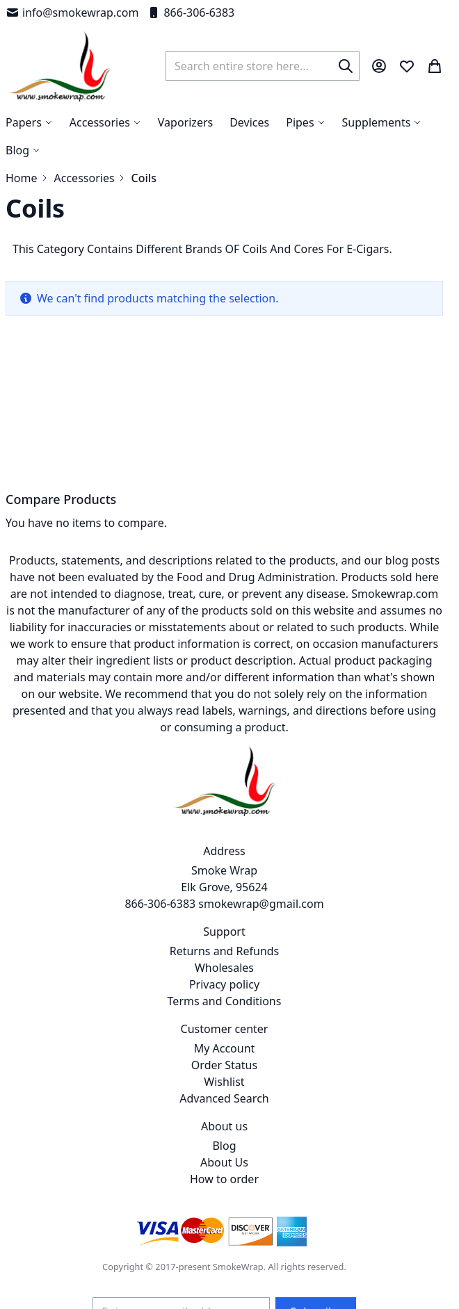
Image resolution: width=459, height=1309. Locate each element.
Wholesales (224, 967)
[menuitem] (23, 150)
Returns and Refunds (225, 951)
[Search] (345, 66)
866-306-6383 (190, 12)
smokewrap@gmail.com (260, 903)
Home (22, 178)
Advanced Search (223, 1098)
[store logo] (59, 66)
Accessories (84, 178)
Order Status (224, 1065)
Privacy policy (224, 984)
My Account (224, 1048)
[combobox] (263, 66)
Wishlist (224, 1081)
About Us (224, 1162)
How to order (224, 1179)
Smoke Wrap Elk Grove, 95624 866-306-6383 (195, 887)
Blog (224, 1145)
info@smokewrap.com (72, 12)
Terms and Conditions (225, 1001)
